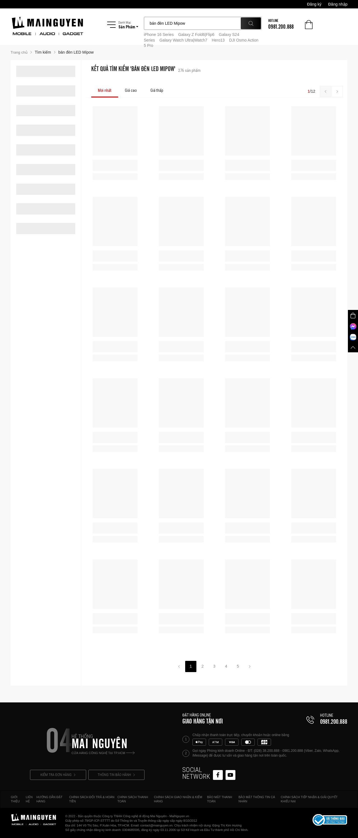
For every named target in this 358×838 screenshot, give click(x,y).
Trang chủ (20, 52)
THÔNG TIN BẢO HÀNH (116, 775)
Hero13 (218, 40)
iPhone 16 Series (159, 34)
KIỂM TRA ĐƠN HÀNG (57, 775)
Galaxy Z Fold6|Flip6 (196, 34)
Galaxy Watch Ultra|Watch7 (183, 40)
